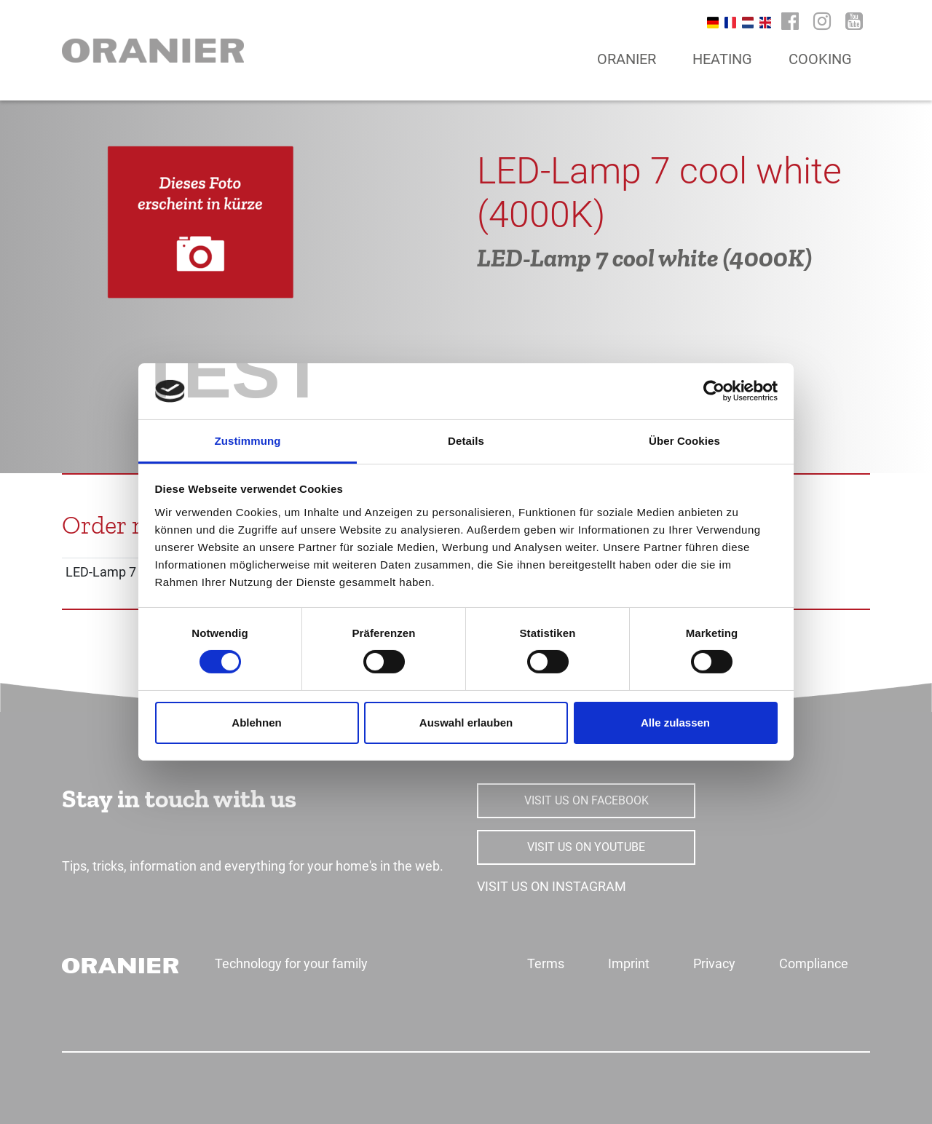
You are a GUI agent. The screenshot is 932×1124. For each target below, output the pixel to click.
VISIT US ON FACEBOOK (586, 800)
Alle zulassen (675, 722)
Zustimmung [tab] (248, 441)
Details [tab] (466, 441)
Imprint (628, 963)
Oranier (626, 59)
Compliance (813, 963)
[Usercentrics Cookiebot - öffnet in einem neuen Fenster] (714, 391)
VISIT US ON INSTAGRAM (551, 886)
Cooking (820, 59)
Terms (545, 963)
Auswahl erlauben (466, 722)
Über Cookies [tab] (684, 441)
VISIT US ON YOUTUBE (586, 847)
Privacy (714, 963)
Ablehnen (256, 722)
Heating (722, 59)
